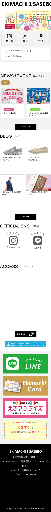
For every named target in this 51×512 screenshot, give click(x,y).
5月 (5, 83)
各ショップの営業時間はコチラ (14, 56)
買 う (25, 41)
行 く (41, 41)
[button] (25, 20)
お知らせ (35, 109)
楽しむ (9, 41)
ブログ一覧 (25, 217)
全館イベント (9, 109)
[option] (5, 82)
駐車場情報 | (25, 334)
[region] (25, 20)
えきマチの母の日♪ (9, 113)
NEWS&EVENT (25, 127)
